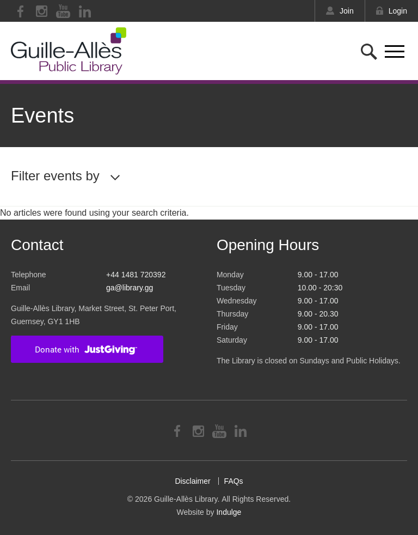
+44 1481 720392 (135, 274)
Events (42, 115)
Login (398, 11)
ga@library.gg (129, 287)
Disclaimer (192, 481)
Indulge (228, 512)
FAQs (233, 481)
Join (347, 11)
